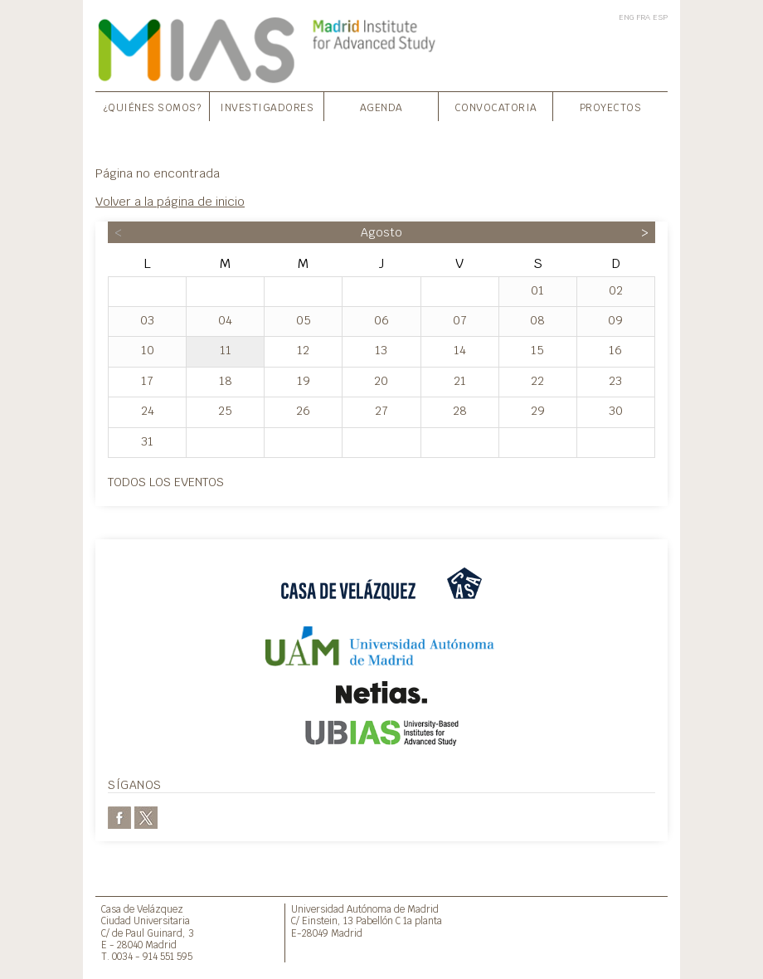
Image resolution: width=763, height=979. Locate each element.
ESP (660, 17)
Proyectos (611, 107)
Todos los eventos (166, 482)
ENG (626, 17)
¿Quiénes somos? (153, 107)
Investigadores (266, 107)
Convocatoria (495, 107)
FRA (643, 17)
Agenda (381, 107)
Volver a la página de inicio (170, 201)
